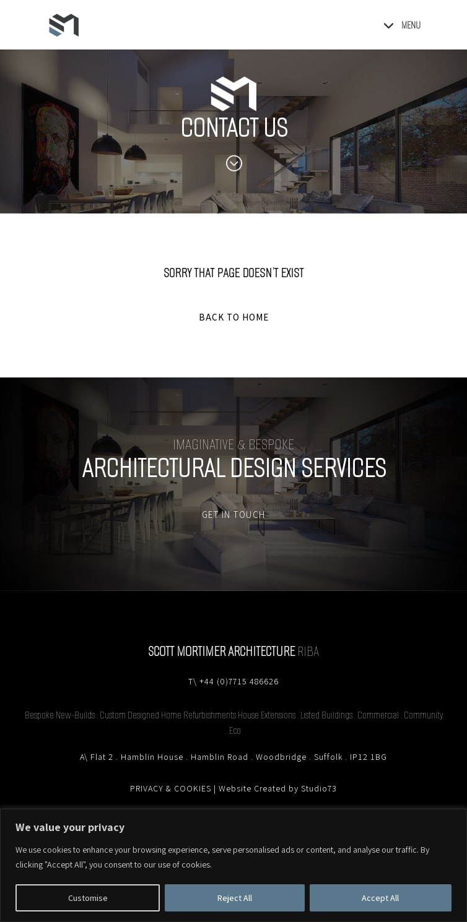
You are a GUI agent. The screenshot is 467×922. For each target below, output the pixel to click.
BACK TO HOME (234, 317)
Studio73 (319, 788)
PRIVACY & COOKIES (170, 788)
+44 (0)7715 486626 (239, 681)
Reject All (234, 897)
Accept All (380, 897)
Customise (88, 897)
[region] (233, 865)
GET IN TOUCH (234, 514)
